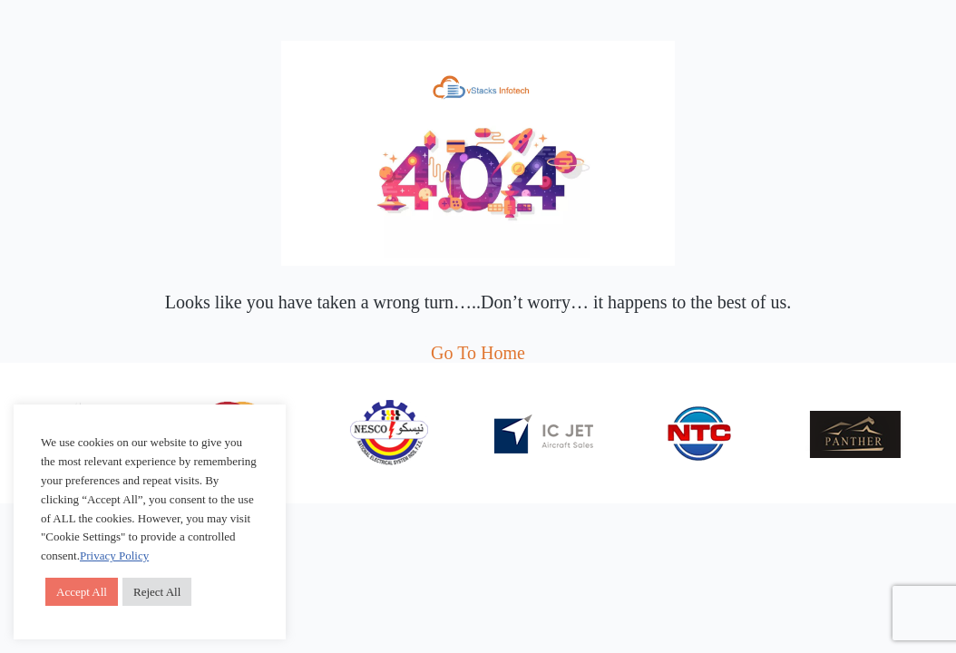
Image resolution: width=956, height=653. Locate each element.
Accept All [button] (81, 592)
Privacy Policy (114, 555)
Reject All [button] (156, 592)
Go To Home (478, 353)
